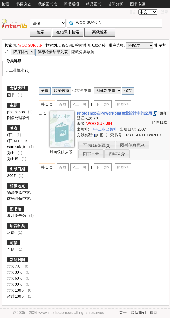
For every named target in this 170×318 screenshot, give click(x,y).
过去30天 (15, 272)
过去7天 (14, 266)
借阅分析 (115, 4)
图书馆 (15, 209)
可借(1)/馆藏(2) (97, 145)
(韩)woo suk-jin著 (22, 141)
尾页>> (123, 104)
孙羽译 (13, 159)
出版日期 (17, 169)
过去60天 (15, 278)
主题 (13, 105)
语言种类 (17, 226)
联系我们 (138, 312)
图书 (11, 95)
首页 (62, 104)
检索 (5, 4)
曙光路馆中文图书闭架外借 (30, 198)
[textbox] (116, 22)
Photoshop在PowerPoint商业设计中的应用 (115, 113)
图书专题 (137, 4)
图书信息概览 (132, 145)
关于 (123, 312)
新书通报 (71, 4)
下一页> (102, 104)
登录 (164, 12)
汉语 (11, 232)
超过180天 (16, 296)
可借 (13, 243)
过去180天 (16, 290)
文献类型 (17, 88)
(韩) (10, 135)
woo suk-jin (17, 147)
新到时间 (17, 259)
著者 (13, 128)
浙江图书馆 (17, 215)
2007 (12, 175)
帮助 (153, 312)
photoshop (16, 112)
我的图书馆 (47, 4)
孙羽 (11, 153)
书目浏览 (23, 4)
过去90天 (15, 284)
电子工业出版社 (104, 129)
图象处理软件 (19, 118)
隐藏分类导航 (83, 52)
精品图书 (93, 4)
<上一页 (79, 104)
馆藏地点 (17, 186)
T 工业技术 (15, 70)
